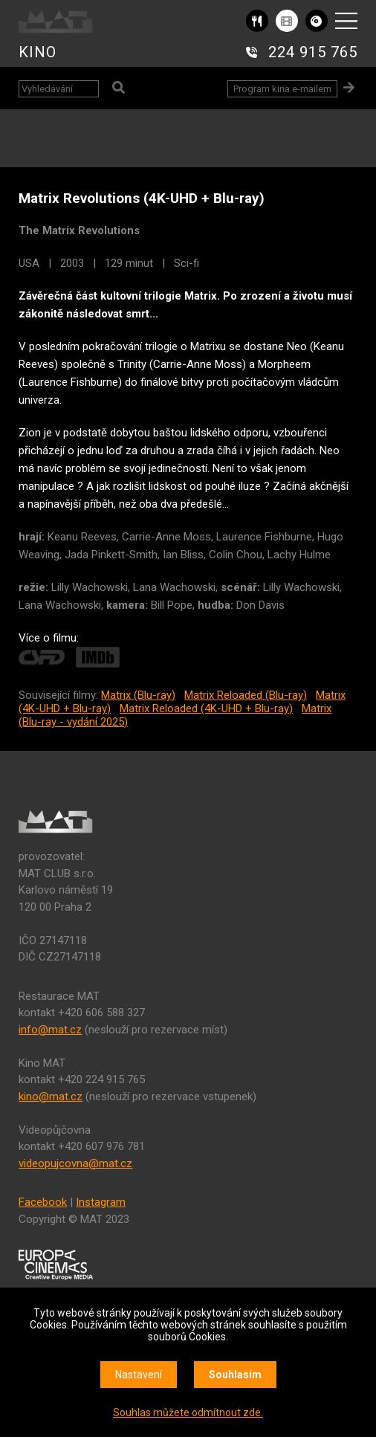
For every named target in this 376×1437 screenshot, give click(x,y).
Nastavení (138, 1375)
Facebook (43, 1202)
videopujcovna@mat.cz (75, 1163)
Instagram (101, 1202)
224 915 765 (312, 52)
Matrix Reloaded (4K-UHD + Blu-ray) (206, 708)
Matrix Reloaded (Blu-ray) (245, 695)
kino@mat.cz (50, 1096)
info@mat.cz (50, 1029)
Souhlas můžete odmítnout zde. (188, 1412)
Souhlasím (235, 1375)
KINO (37, 52)
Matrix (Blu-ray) (138, 695)
